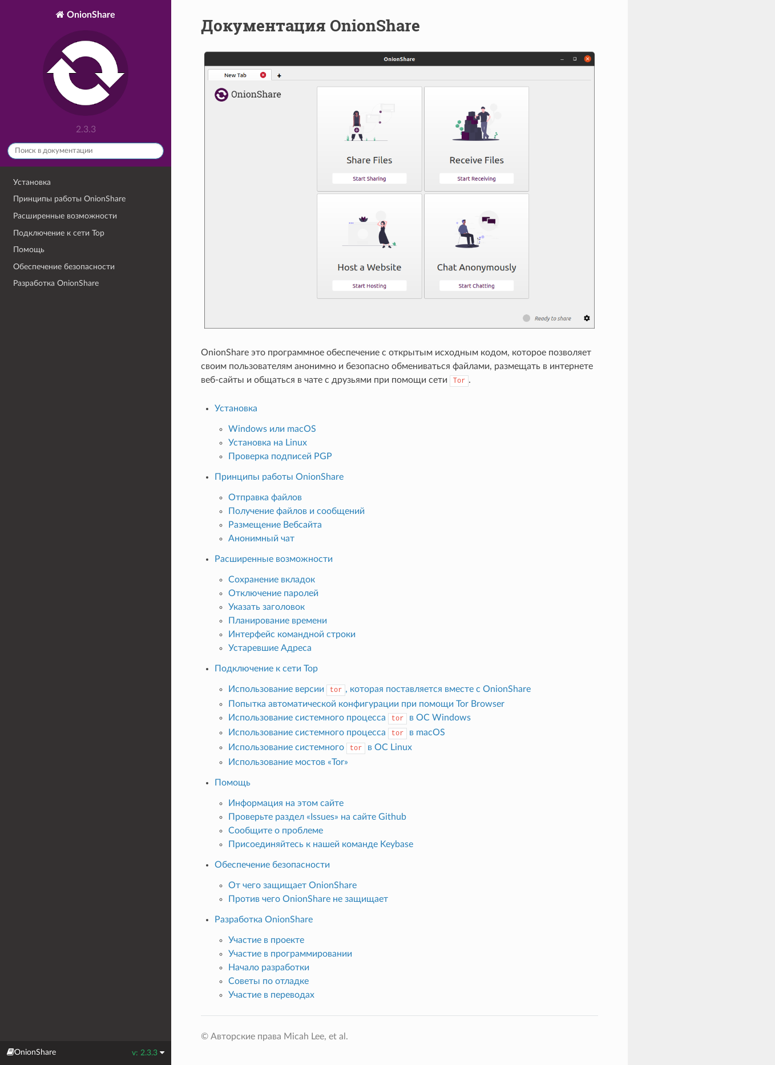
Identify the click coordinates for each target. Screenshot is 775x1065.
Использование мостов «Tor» (288, 762)
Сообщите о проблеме (275, 830)
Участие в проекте (266, 940)
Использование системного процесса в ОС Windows (349, 717)
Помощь (29, 249)
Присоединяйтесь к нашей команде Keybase (320, 844)
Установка (32, 182)
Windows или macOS (272, 429)
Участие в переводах (271, 994)
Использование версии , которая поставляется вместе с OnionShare (379, 689)
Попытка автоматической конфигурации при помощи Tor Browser (366, 703)
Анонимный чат (261, 538)
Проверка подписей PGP (280, 456)
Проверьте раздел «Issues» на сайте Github (317, 816)
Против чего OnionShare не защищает (308, 899)
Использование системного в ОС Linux (320, 747)
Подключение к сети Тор (58, 233)
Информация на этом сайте (286, 803)
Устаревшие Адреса (270, 648)
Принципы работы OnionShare (69, 199)
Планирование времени (277, 620)
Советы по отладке (268, 981)
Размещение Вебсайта (275, 524)
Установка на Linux (267, 442)
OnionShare (85, 64)
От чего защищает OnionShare (292, 885)
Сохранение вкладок (271, 579)
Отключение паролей (273, 593)
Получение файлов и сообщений (296, 511)
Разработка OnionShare (56, 283)
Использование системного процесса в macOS (337, 732)
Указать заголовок (266, 607)
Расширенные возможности (65, 216)
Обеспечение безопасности (64, 266)
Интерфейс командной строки (292, 634)
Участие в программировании (290, 953)
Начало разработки (268, 967)
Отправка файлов (265, 497)
